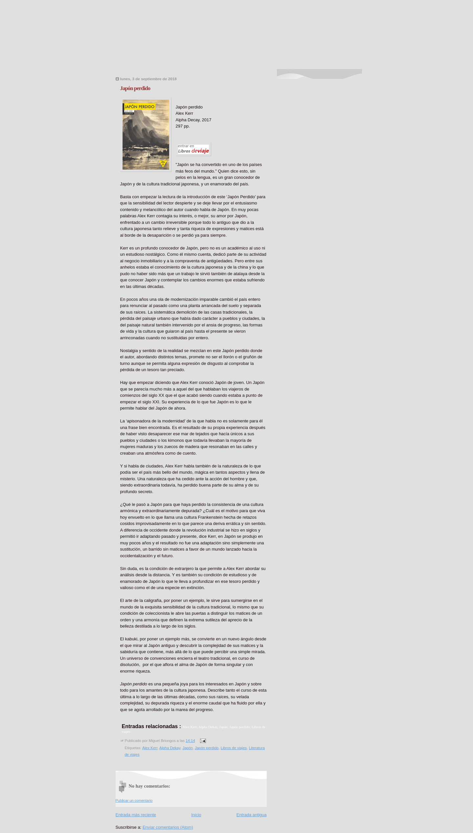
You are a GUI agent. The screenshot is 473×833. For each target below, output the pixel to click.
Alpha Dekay (169, 748)
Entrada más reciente (136, 814)
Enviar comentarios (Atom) (168, 827)
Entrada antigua (251, 814)
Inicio (196, 814)
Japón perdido (135, 88)
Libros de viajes (234, 748)
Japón (187, 748)
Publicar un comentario (134, 800)
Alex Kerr (149, 748)
